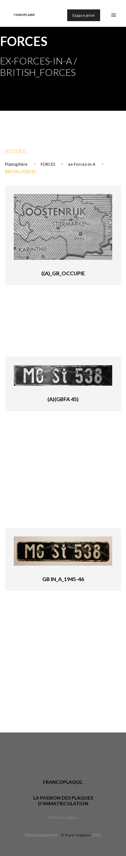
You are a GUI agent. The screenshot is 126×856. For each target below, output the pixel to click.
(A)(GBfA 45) (63, 399)
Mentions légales (63, 817)
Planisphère (16, 164)
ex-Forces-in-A (81, 164)
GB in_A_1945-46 (63, 579)
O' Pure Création (76, 835)
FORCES (48, 164)
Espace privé (84, 15)
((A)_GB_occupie (63, 273)
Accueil (16, 151)
